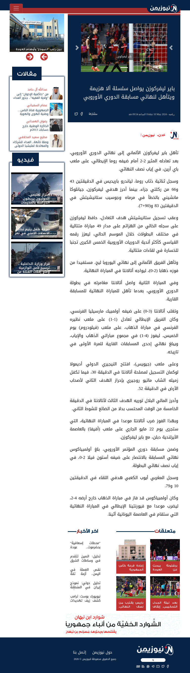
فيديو (25, 159)
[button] (171, 47)
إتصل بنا (79, 652)
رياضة (172, 114)
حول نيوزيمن (102, 652)
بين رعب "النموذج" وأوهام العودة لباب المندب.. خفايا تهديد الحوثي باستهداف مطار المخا (38, 51)
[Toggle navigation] (16, 8)
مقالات (27, 73)
